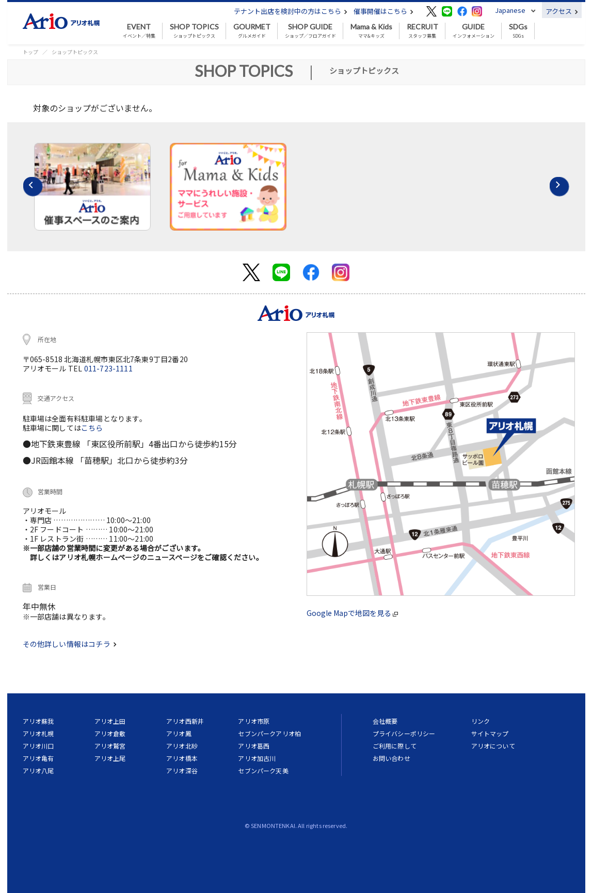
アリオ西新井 (185, 721)
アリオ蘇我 (38, 721)
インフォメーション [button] (473, 31)
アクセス (562, 11)
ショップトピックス (194, 31)
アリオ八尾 (38, 770)
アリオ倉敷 (110, 733)
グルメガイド (251, 31)
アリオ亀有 (38, 758)
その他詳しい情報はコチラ (70, 644)
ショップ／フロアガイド (310, 31)
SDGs (518, 31)
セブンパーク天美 (263, 770)
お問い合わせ (391, 758)
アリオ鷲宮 (110, 745)
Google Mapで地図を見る (352, 613)
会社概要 (385, 721)
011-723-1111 (108, 368)
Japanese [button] (510, 10)
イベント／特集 (139, 31)
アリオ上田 (110, 721)
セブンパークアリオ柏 (269, 733)
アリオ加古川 (257, 758)
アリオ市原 (253, 721)
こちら (92, 428)
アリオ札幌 (38, 733)
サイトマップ (490, 733)
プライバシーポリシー (404, 733)
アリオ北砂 (182, 745)
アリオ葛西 (253, 745)
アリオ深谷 (182, 770)
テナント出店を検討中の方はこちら (290, 11)
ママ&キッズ (371, 31)
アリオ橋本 (182, 758)
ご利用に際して (395, 745)
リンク (480, 721)
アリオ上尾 (110, 758)
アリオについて (493, 745)
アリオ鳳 (178, 733)
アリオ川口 (38, 745)
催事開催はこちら (383, 11)
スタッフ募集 (422, 31)
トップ (30, 52)
